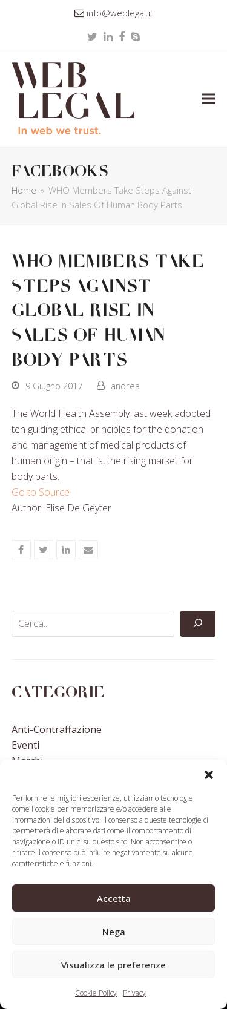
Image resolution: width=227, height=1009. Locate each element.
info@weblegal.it (120, 13)
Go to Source (41, 492)
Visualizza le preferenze (113, 965)
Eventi (25, 745)
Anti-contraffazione (57, 729)
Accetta (114, 898)
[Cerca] (197, 624)
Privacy (134, 993)
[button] (209, 775)
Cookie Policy (96, 993)
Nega (113, 931)
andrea (125, 386)
